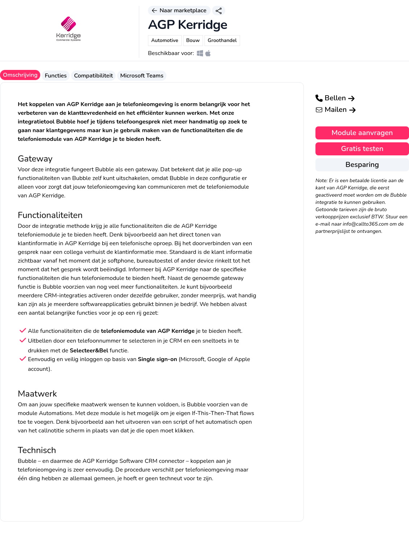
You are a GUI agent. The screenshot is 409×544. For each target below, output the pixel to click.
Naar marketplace (179, 10)
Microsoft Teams (141, 76)
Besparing (362, 165)
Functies (56, 76)
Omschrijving (20, 75)
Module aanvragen (362, 133)
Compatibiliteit (93, 76)
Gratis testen (362, 149)
